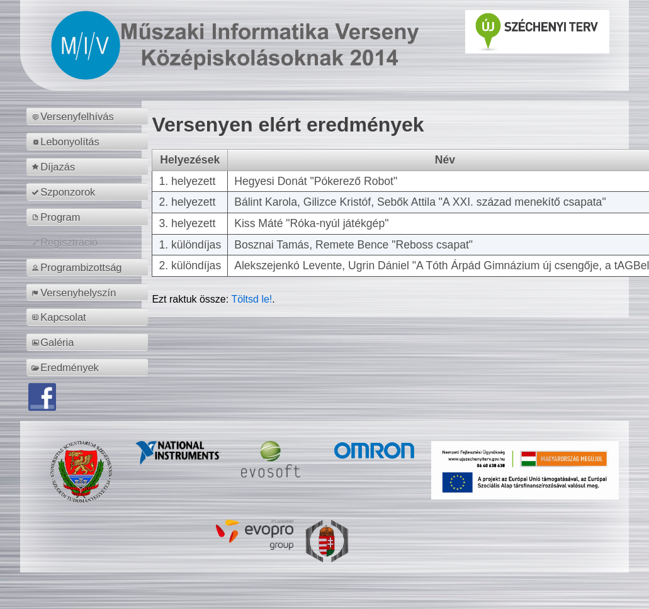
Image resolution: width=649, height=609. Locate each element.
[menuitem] (89, 116)
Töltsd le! (251, 299)
